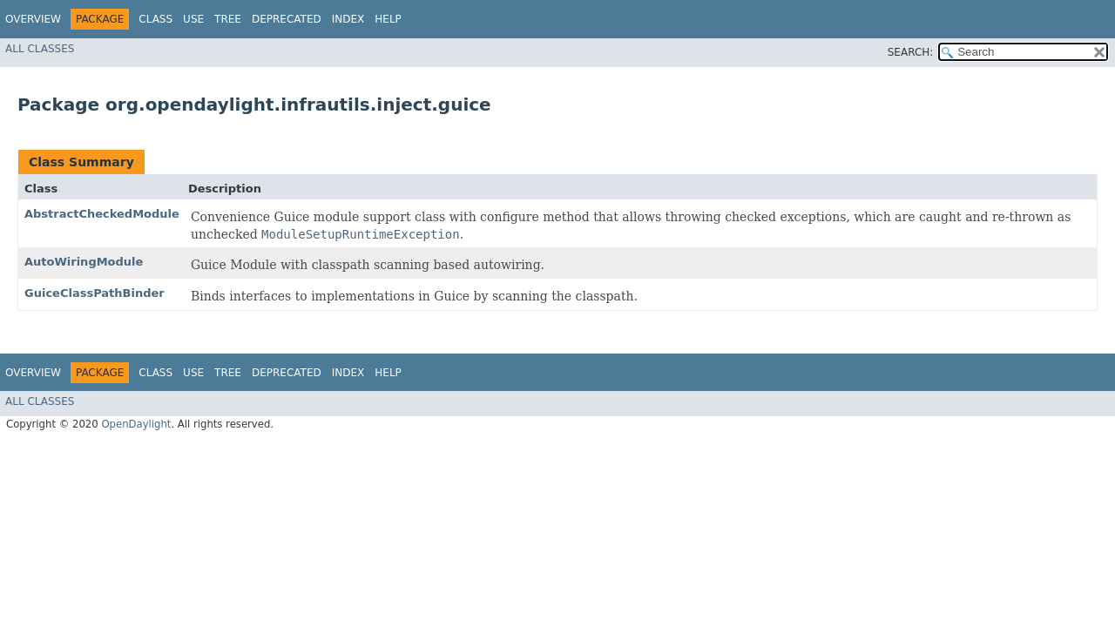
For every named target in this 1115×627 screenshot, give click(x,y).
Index (348, 19)
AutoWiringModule (83, 261)
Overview (33, 19)
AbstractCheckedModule (101, 213)
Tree (227, 19)
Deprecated (286, 19)
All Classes (39, 49)
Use (193, 19)
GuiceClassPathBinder (94, 293)
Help (388, 19)
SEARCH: (911, 52)
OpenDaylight (136, 424)
